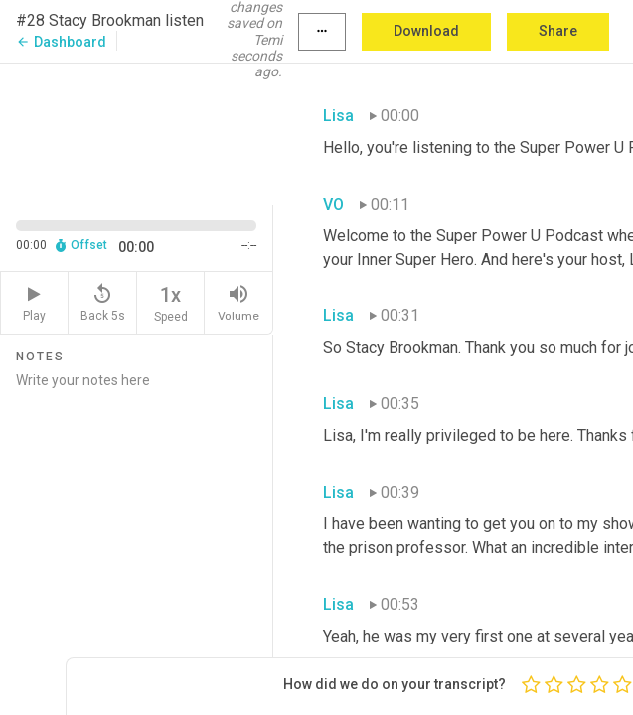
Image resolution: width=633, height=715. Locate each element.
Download (426, 31)
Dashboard (61, 42)
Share (558, 31)
